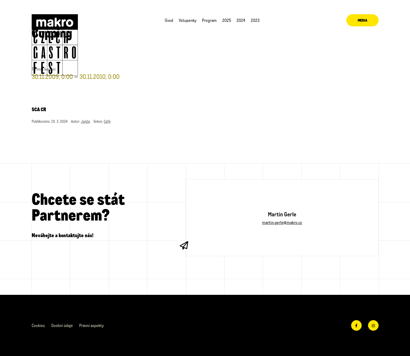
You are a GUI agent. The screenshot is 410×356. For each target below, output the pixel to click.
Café (107, 121)
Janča (85, 121)
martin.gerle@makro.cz (282, 222)
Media (362, 20)
